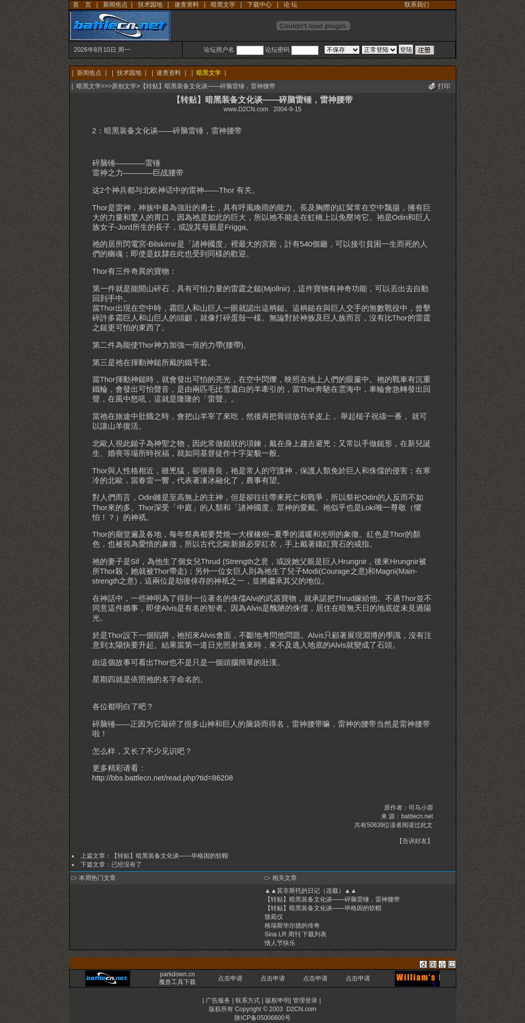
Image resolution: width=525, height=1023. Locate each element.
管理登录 (305, 1000)
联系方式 (247, 1000)
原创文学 (124, 86)
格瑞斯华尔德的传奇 (292, 925)
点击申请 (230, 978)
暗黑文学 (223, 4)
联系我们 (417, 4)
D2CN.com (301, 1009)
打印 (444, 86)
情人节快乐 (280, 943)
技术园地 (150, 4)
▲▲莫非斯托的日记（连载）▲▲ (311, 890)
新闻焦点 (115, 4)
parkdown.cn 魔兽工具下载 (177, 978)
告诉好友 (414, 841)
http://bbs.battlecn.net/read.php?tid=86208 (162, 778)
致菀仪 (274, 916)
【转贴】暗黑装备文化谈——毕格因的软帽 (169, 855)
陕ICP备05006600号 (262, 1017)
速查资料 (186, 4)
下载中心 (259, 4)
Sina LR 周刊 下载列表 (296, 934)
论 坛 (290, 4)
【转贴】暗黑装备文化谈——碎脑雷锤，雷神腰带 (332, 899)
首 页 (82, 4)
